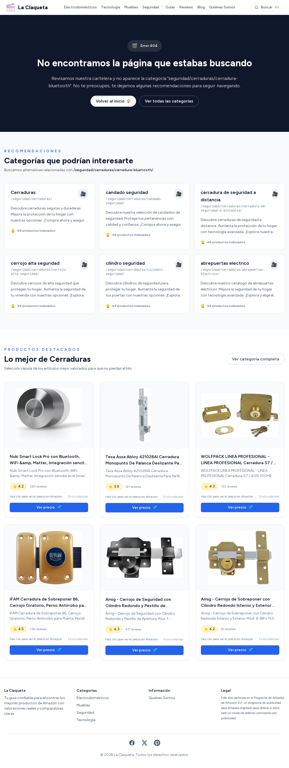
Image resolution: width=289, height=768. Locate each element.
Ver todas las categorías (169, 101)
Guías (170, 7)
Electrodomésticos (80, 7)
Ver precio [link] (48, 507)
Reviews (186, 7)
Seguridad (150, 7)
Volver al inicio (113, 101)
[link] (48, 415)
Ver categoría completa (255, 358)
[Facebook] (132, 743)
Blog (201, 7)
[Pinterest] (157, 743)
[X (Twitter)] (144, 743)
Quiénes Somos (222, 7)
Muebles (131, 7)
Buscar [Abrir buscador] (266, 7)
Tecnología (110, 7)
